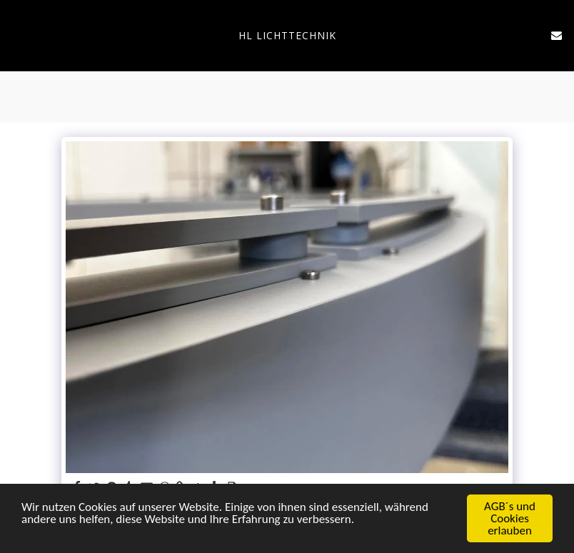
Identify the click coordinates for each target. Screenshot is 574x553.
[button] (16, 34)
